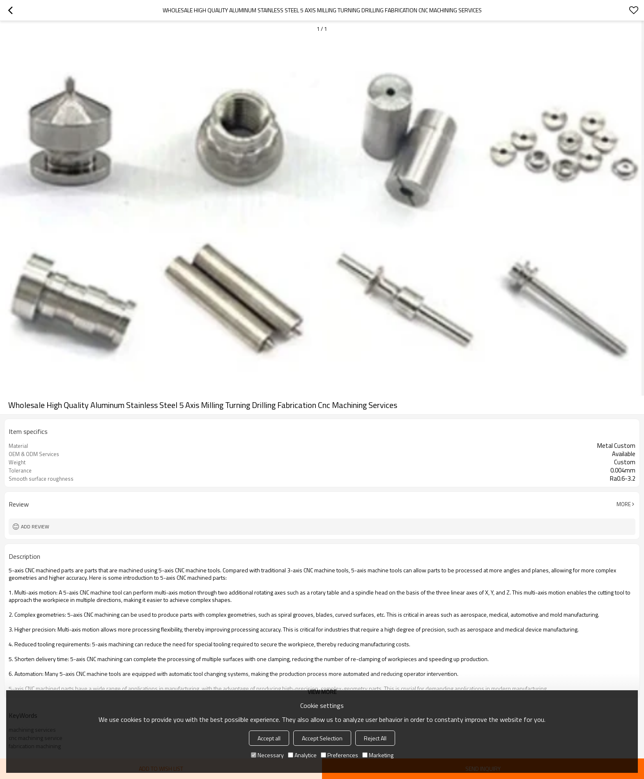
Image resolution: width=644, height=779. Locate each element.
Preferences (339, 755)
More (623, 504)
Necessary (267, 755)
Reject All (375, 738)
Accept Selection (322, 738)
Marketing (377, 755)
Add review (35, 526)
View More (322, 691)
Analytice (302, 755)
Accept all (269, 738)
